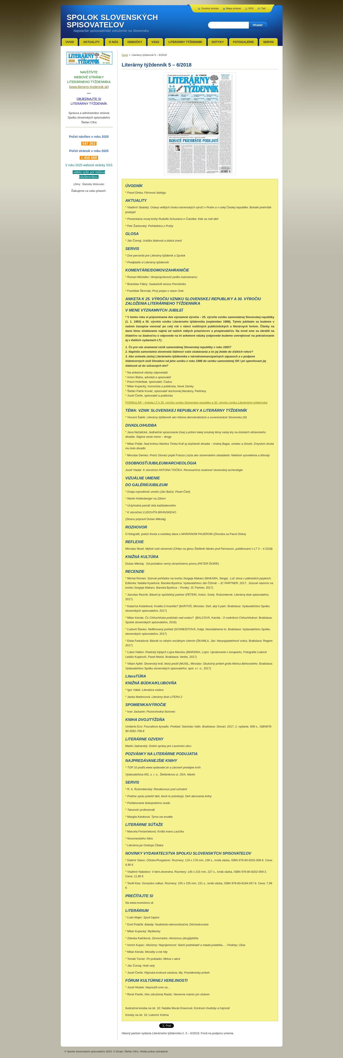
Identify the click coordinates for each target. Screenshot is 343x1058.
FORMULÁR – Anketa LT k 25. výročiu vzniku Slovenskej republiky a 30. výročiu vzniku (196, 402)
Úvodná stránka (209, 8)
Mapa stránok (233, 8)
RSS (251, 8)
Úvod (125, 55)
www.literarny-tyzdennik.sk (89, 87)
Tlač (263, 8)
